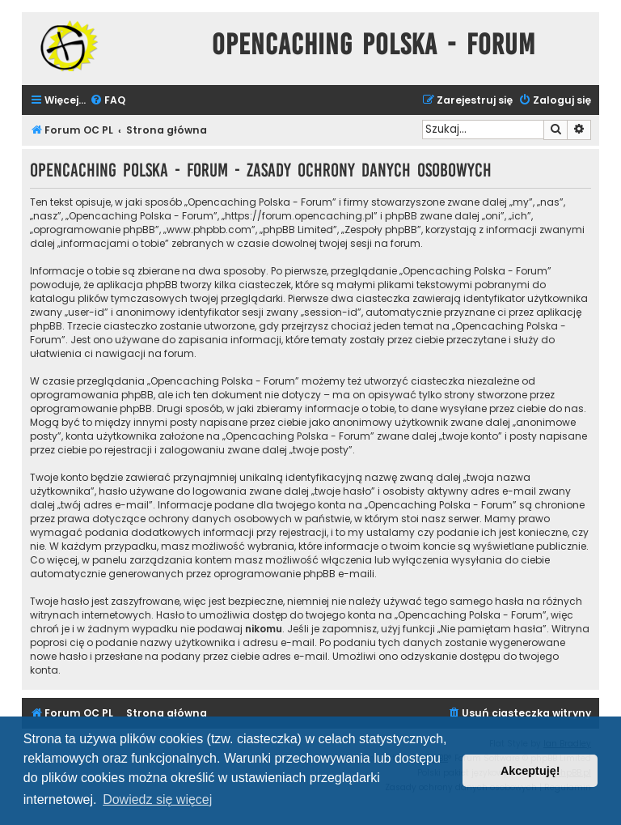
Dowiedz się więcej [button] (157, 799)
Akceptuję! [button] (530, 770)
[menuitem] (107, 101)
